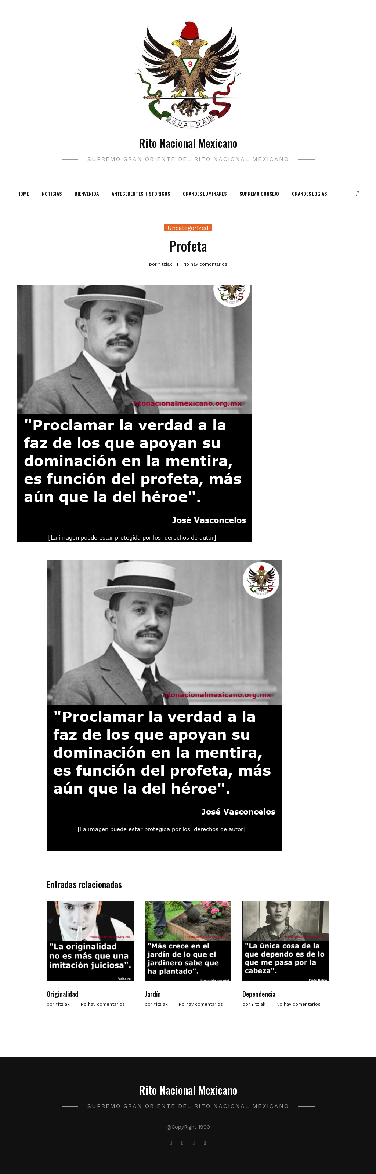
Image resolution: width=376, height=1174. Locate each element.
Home (23, 193)
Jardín (153, 994)
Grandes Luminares (205, 193)
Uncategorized (188, 227)
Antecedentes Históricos (141, 193)
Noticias (52, 193)
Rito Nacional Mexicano (188, 143)
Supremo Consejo (259, 193)
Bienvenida (87, 193)
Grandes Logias (309, 193)
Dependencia (258, 994)
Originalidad (62, 994)
